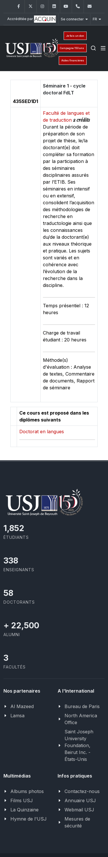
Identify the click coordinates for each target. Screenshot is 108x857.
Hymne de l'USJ (28, 819)
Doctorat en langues (41, 431)
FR (97, 19)
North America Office (81, 719)
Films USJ (21, 800)
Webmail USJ (79, 810)
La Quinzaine (24, 810)
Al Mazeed (22, 706)
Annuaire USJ (80, 800)
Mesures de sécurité (77, 822)
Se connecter (74, 19)
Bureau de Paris (82, 706)
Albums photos (27, 791)
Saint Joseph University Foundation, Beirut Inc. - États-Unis (79, 745)
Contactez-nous (82, 791)
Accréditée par (31, 19)
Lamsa (17, 715)
